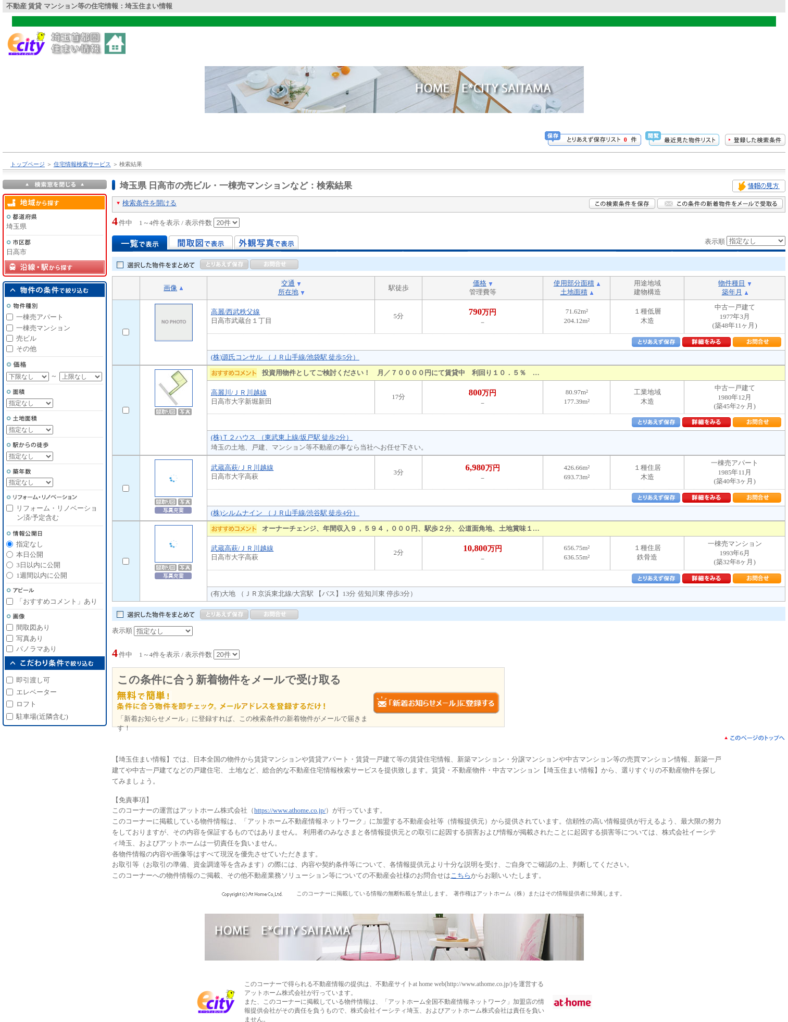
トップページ (27, 164)
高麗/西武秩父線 (235, 312)
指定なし (29, 544)
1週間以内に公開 (41, 575)
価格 (479, 283)
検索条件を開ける (149, 203)
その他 (26, 349)
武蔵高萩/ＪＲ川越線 (242, 467)
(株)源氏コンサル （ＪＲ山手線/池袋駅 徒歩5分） (285, 357)
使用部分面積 (574, 283)
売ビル (26, 338)
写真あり (29, 638)
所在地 (288, 292)
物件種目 (731, 283)
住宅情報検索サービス (82, 164)
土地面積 (573, 292)
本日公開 (29, 554)
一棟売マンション (43, 328)
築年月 (732, 292)
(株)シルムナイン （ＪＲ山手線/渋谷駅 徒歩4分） (285, 513)
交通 (288, 283)
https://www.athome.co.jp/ (290, 810)
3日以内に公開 (38, 565)
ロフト (26, 704)
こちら (461, 875)
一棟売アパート (40, 317)
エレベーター (36, 692)
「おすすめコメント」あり (56, 601)
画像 (170, 288)
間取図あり (33, 627)
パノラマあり (36, 649)
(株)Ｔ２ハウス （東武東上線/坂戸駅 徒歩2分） (282, 437)
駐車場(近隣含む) (42, 716)
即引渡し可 (33, 680)
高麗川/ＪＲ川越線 (239, 392)
